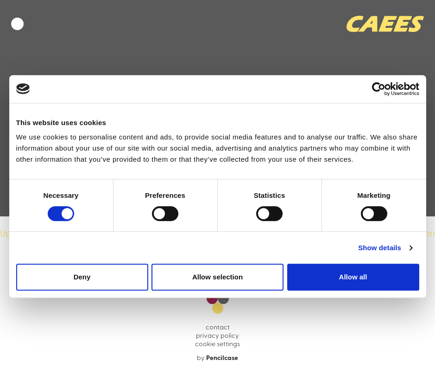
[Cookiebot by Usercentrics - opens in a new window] (378, 89)
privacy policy (217, 336)
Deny (82, 277)
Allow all (353, 277)
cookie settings (217, 344)
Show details (379, 248)
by (217, 358)
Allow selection (217, 277)
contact (218, 327)
